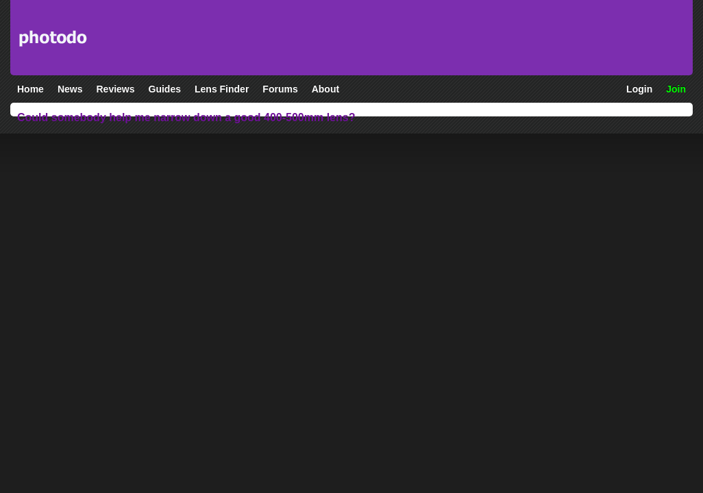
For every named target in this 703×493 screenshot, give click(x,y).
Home (30, 89)
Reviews (115, 89)
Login (639, 89)
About (325, 89)
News (70, 89)
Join (676, 89)
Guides (165, 89)
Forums (279, 89)
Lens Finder (222, 89)
